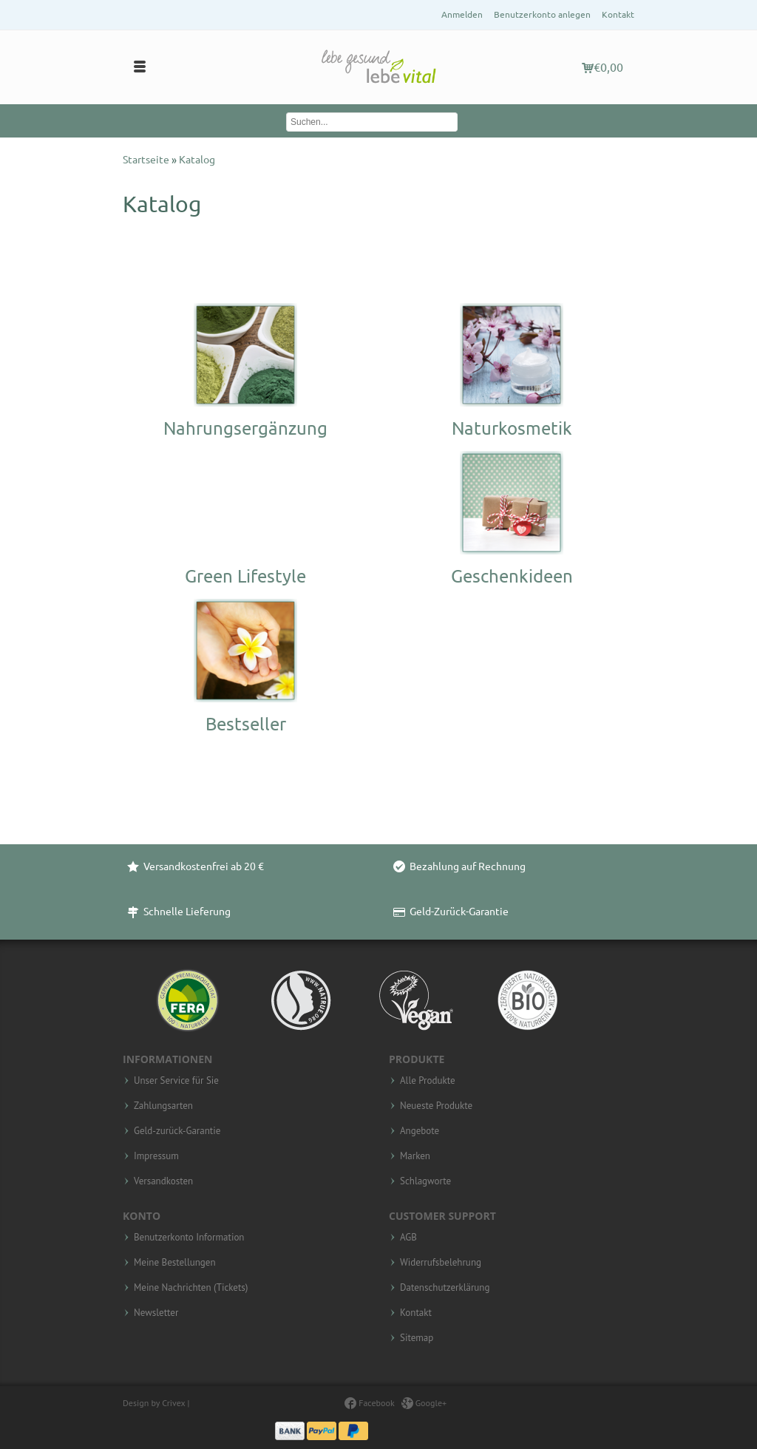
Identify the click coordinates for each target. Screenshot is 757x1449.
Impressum (156, 1156)
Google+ (424, 1402)
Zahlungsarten (163, 1106)
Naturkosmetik (512, 428)
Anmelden (462, 14)
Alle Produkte (427, 1081)
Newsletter (156, 1313)
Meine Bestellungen (175, 1262)
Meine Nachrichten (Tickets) (191, 1288)
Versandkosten (163, 1181)
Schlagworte (425, 1181)
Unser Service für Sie (176, 1081)
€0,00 (602, 67)
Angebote (419, 1131)
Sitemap (416, 1338)
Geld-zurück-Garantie (177, 1131)
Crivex (173, 1402)
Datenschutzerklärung (444, 1288)
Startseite (147, 160)
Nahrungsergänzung (245, 428)
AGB (408, 1237)
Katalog (197, 160)
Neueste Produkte (436, 1106)
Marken (415, 1156)
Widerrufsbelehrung (440, 1262)
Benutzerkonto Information (189, 1237)
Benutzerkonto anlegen (542, 14)
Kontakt (618, 14)
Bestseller (246, 724)
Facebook (369, 1402)
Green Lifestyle (245, 576)
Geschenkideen (512, 576)
